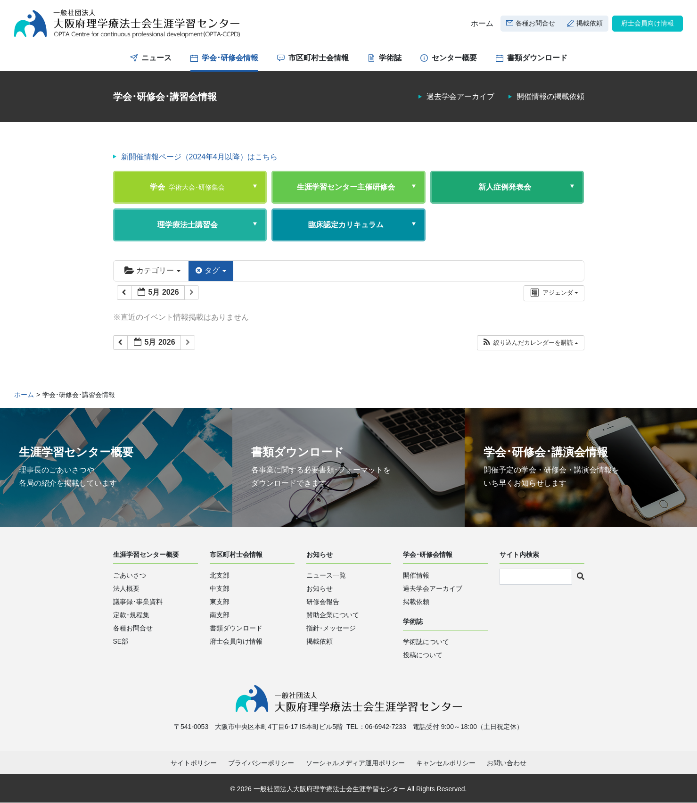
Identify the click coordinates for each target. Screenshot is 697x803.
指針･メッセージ (331, 628)
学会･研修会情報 (230, 58)
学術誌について (426, 642)
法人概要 (126, 588)
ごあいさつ (129, 575)
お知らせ (319, 588)
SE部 (121, 641)
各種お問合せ (535, 23)
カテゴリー (152, 270)
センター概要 (454, 58)
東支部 (220, 601)
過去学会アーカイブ (460, 97)
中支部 (220, 588)
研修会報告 (322, 601)
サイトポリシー (194, 763)
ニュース (156, 58)
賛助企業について (332, 615)
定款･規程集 (131, 615)
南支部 (220, 615)
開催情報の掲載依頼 (550, 97)
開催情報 (416, 575)
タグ (211, 270)
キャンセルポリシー (446, 763)
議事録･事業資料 (138, 601)
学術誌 (390, 58)
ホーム (482, 23)
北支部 (220, 575)
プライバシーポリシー (261, 763)
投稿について (423, 655)
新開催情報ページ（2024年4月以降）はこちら (199, 157)
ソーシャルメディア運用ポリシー (355, 763)
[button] (530, 343)
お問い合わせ (506, 763)
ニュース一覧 (326, 575)
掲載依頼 (589, 23)
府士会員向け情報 (647, 23)
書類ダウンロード (537, 58)
